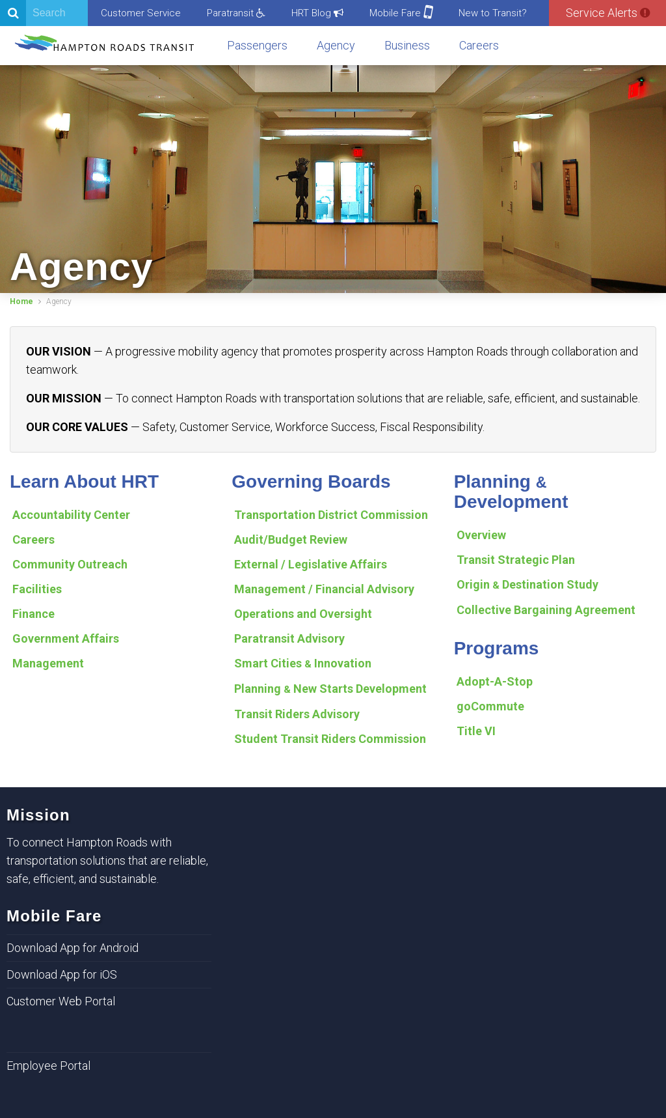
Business (407, 45)
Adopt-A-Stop (495, 681)
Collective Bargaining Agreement (546, 610)
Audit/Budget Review (290, 539)
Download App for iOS (62, 974)
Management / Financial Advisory (324, 589)
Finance (33, 614)
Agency (336, 45)
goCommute (490, 706)
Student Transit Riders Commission (330, 739)
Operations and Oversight (303, 614)
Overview (481, 535)
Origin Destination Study (527, 584)
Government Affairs (65, 638)
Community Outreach (69, 564)
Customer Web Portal (61, 1001)
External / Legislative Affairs (310, 564)
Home (21, 301)
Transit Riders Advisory (297, 714)
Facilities (37, 589)
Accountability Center (71, 515)
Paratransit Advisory (289, 638)
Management (48, 663)
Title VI (476, 731)
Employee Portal (48, 1065)
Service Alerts (608, 13)
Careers (479, 45)
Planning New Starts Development (330, 688)
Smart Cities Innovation (302, 663)
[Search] (44, 13)
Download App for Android (73, 948)
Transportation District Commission (331, 515)
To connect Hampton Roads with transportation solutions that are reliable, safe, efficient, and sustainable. (107, 860)
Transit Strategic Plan (516, 559)
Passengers (257, 45)
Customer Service (141, 13)
